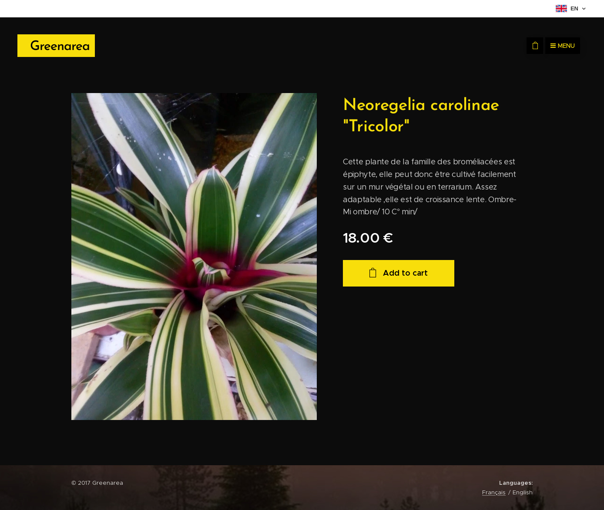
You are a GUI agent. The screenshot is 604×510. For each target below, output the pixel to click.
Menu (562, 46)
